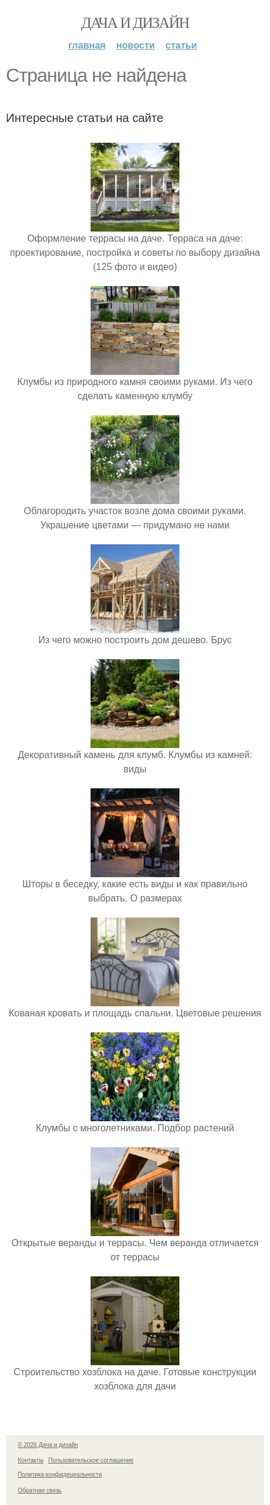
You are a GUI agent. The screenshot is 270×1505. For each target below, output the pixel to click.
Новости (135, 45)
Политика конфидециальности (60, 1474)
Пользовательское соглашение (91, 1460)
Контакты (30, 1460)
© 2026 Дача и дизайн (48, 1445)
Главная (86, 45)
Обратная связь (40, 1490)
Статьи (181, 45)
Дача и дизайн (135, 22)
